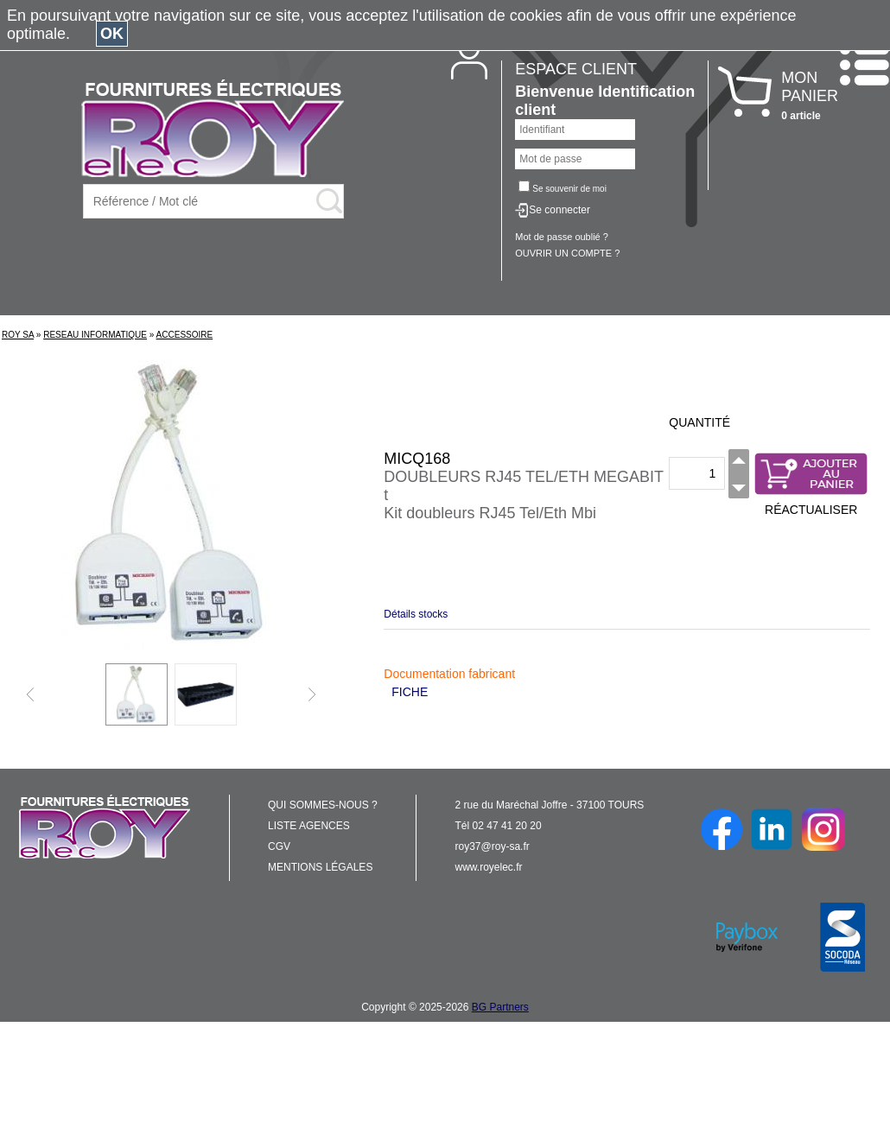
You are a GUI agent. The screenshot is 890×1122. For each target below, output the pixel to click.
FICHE (409, 692)
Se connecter (559, 210)
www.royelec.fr (489, 867)
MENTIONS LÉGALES (320, 867)
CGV (279, 846)
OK (112, 33)
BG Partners (500, 1007)
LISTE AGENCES (309, 826)
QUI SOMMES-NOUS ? (323, 805)
